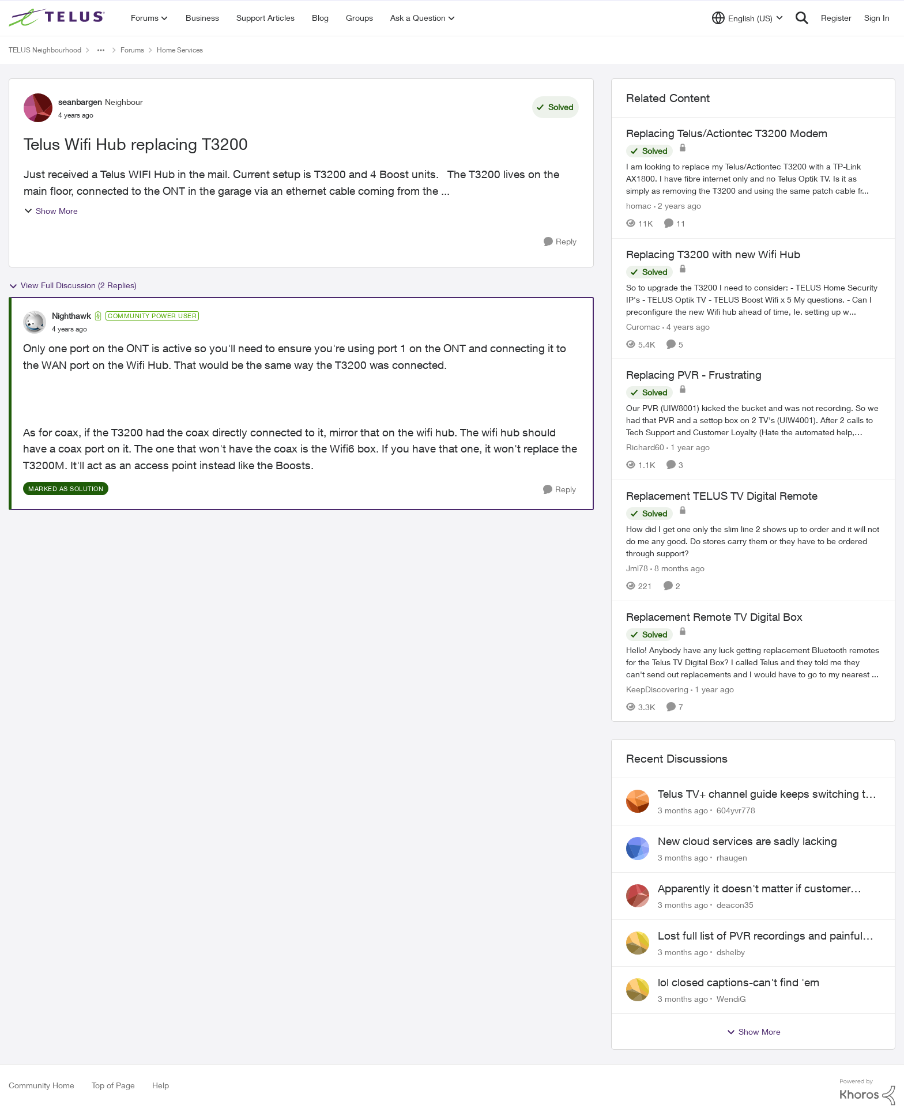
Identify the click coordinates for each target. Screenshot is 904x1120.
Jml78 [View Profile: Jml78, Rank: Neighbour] (637, 568)
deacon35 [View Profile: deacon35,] (735, 905)
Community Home (41, 1085)
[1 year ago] (688, 447)
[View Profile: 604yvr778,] (637, 801)
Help (160, 1085)
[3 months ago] (683, 810)
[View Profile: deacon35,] (637, 895)
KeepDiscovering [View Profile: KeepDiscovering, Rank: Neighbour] (657, 688)
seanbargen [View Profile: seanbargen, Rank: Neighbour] (80, 102)
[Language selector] (747, 17)
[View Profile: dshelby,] (637, 943)
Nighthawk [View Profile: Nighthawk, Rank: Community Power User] (71, 315)
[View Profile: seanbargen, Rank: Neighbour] (38, 107)
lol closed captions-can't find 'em (738, 982)
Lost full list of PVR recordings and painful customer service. (760, 936)
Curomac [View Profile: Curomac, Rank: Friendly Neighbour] (643, 326)
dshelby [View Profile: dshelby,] (731, 951)
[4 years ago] (686, 326)
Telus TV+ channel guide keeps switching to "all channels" (765, 794)
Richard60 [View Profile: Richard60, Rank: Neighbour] (645, 447)
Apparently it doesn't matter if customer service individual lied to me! (754, 889)
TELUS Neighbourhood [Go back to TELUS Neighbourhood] (45, 50)
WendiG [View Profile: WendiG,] (731, 999)
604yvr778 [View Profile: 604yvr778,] (736, 810)
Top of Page (113, 1085)
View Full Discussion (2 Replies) (73, 285)
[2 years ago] (677, 205)
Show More (51, 211)
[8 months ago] (677, 568)
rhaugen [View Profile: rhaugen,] (732, 857)
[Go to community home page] (58, 18)
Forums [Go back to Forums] (132, 50)
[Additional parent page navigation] (101, 50)
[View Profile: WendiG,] (637, 989)
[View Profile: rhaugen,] (637, 848)
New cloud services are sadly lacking (747, 841)
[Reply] (560, 242)
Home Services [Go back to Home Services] (180, 50)
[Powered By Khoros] (867, 1092)
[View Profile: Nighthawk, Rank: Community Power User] (34, 322)
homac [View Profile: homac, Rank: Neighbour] (638, 205)
